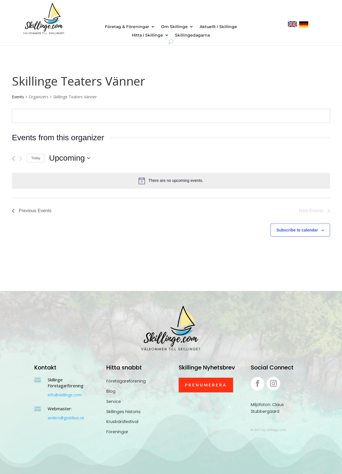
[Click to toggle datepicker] (69, 158)
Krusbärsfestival (122, 421)
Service (113, 401)
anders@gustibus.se (66, 417)
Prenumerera (206, 384)
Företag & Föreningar (127, 27)
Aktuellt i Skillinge (218, 27)
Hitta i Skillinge (147, 35)
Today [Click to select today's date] (35, 158)
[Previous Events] (13, 158)
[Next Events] (20, 158)
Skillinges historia (123, 412)
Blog (110, 391)
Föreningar (117, 432)
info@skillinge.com (65, 395)
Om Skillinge (174, 27)
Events (18, 96)
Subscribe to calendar (297, 230)
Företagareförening (126, 381)
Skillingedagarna (192, 35)
